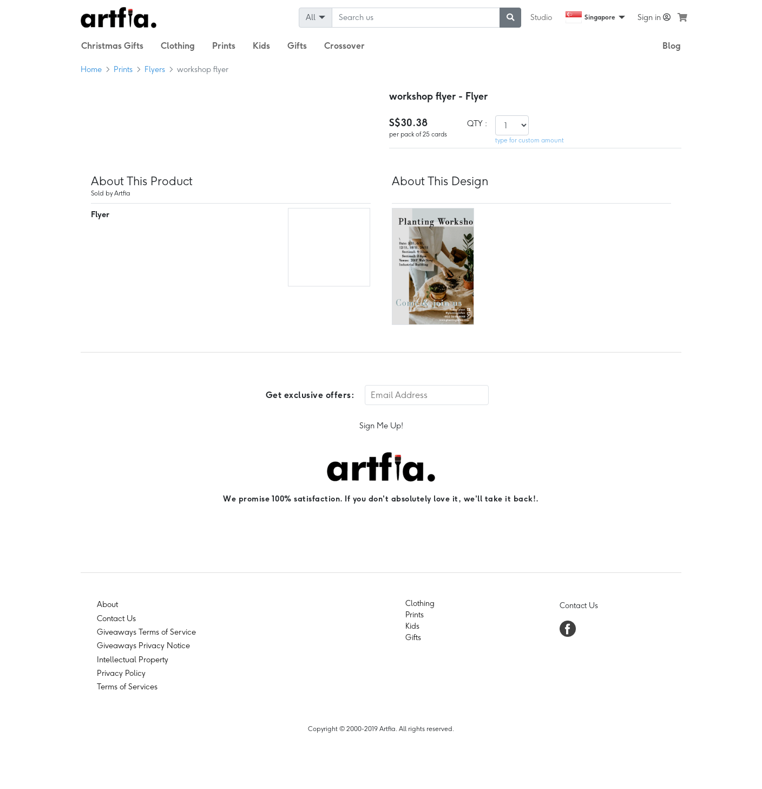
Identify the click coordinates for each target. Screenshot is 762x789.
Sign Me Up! (381, 426)
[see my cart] (682, 17)
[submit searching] (510, 18)
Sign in (654, 17)
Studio (541, 17)
